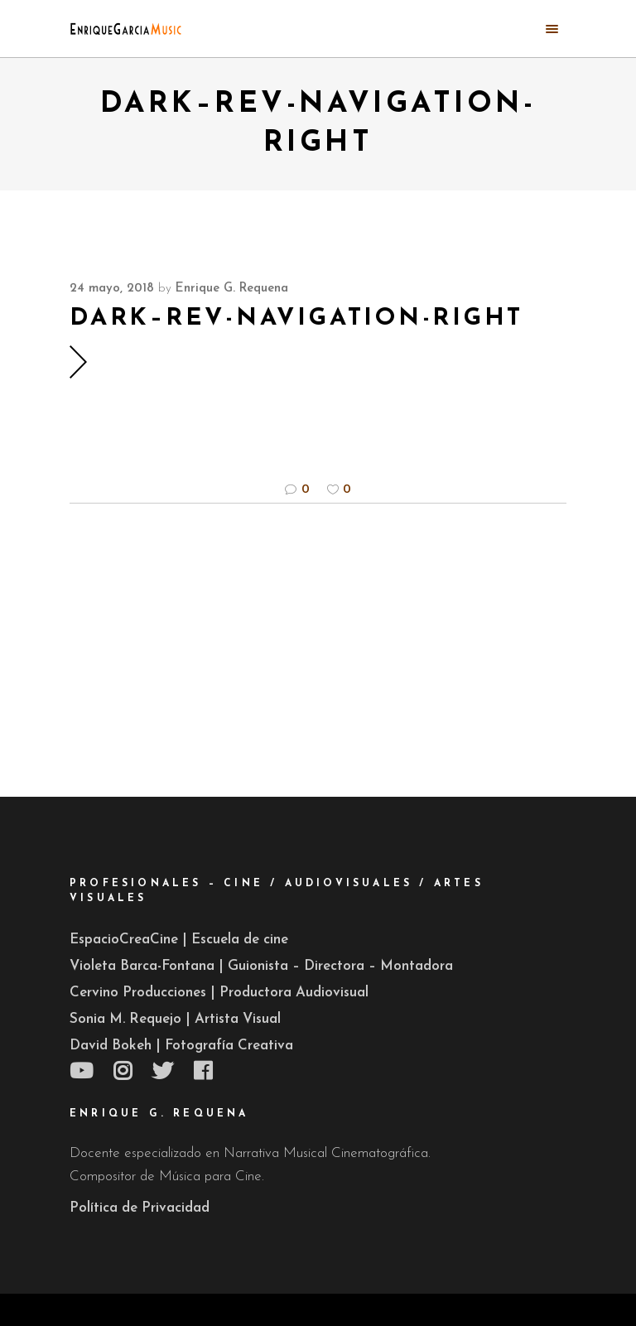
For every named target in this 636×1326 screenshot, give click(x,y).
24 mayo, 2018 (112, 288)
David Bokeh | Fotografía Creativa (181, 1046)
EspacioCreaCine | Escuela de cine (179, 940)
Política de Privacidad (140, 1208)
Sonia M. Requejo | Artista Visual (175, 1019)
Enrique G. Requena (232, 288)
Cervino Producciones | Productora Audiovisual (219, 993)
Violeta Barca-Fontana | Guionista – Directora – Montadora (261, 966)
